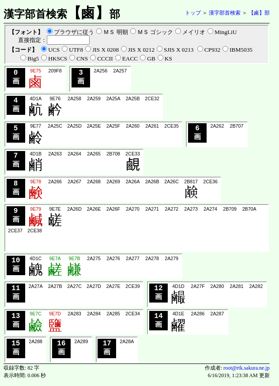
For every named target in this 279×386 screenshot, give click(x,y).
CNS (82, 58)
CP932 (212, 49)
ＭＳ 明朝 (115, 32)
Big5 (33, 58)
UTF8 (76, 49)
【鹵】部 (259, 13)
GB (151, 58)
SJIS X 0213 (179, 49)
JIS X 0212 (141, 49)
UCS (54, 49)
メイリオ (193, 32)
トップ (193, 13)
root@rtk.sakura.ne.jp (246, 371)
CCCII (105, 58)
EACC (130, 58)
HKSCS (57, 58)
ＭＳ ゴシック (155, 32)
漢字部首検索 (225, 13)
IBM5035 (241, 49)
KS (168, 58)
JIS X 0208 (105, 49)
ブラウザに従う (74, 32)
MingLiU (226, 32)
